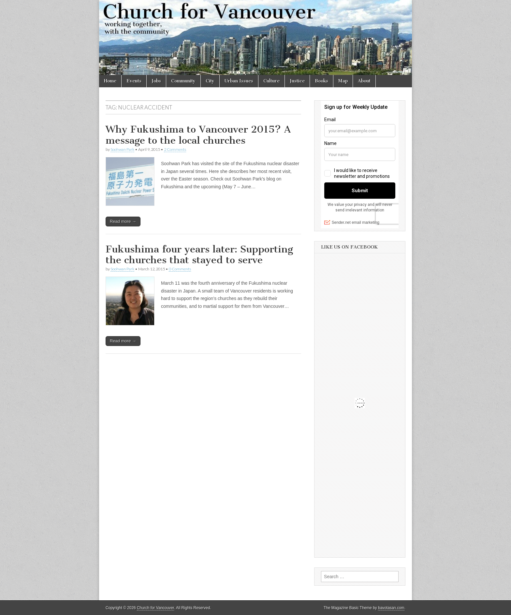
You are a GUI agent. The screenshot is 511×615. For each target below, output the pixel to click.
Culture (271, 81)
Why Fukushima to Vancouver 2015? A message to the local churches (198, 134)
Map (343, 81)
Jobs (156, 81)
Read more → (123, 221)
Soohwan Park (122, 149)
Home (110, 81)
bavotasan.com (391, 608)
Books (321, 81)
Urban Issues (239, 81)
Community (183, 81)
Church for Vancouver (155, 608)
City (210, 81)
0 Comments (180, 268)
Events (133, 81)
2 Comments (175, 149)
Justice (297, 81)
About (364, 81)
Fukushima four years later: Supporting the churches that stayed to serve (199, 254)
